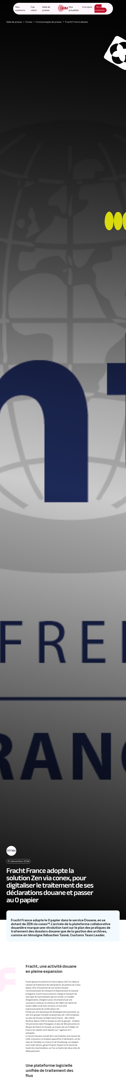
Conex (28, 21)
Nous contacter (99, 8)
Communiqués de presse (49, 21)
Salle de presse (14, 21)
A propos (87, 6)
